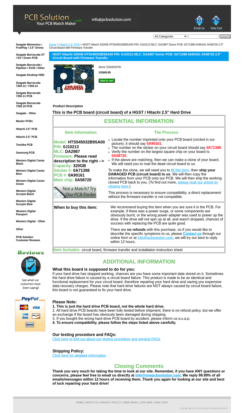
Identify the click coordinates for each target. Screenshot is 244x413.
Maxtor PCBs (24, 121)
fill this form (180, 170)
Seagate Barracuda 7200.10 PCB (28, 105)
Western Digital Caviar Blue (30, 172)
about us (91, 402)
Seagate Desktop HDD (30, 75)
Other (19, 229)
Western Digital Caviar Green (30, 182)
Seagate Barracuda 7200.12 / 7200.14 (28, 84)
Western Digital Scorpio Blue (26, 203)
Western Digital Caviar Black (30, 162)
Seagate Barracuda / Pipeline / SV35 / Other (30, 66)
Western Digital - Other (30, 221)
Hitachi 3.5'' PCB (26, 129)
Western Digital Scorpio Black (26, 192)
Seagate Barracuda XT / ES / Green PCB (30, 56)
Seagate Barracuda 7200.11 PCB (28, 94)
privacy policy (110, 402)
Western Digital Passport (26, 213)
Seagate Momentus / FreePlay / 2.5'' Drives (29, 46)
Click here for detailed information (79, 355)
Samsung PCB (25, 152)
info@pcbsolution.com (155, 238)
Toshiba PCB (24, 144)
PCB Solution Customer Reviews (28, 239)
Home (52, 44)
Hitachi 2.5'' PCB (69, 44)
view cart (161, 402)
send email (130, 402)
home (80, 402)
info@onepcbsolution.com (158, 375)
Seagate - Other (26, 113)
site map (146, 402)
